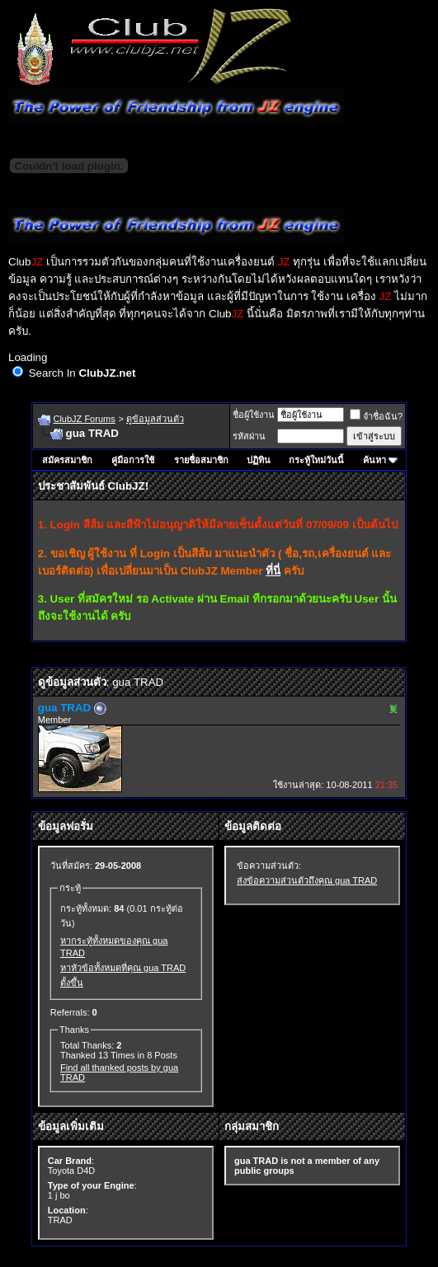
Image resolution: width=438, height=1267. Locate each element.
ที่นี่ (273, 571)
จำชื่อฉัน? (376, 416)
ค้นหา (374, 460)
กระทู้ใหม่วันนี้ (316, 460)
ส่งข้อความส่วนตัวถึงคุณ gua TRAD (307, 880)
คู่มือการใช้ (132, 460)
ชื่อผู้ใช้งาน (254, 415)
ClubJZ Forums (84, 419)
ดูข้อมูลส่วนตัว (155, 419)
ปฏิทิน (259, 460)
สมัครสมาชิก (67, 460)
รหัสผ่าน (249, 436)
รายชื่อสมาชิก (201, 460)
